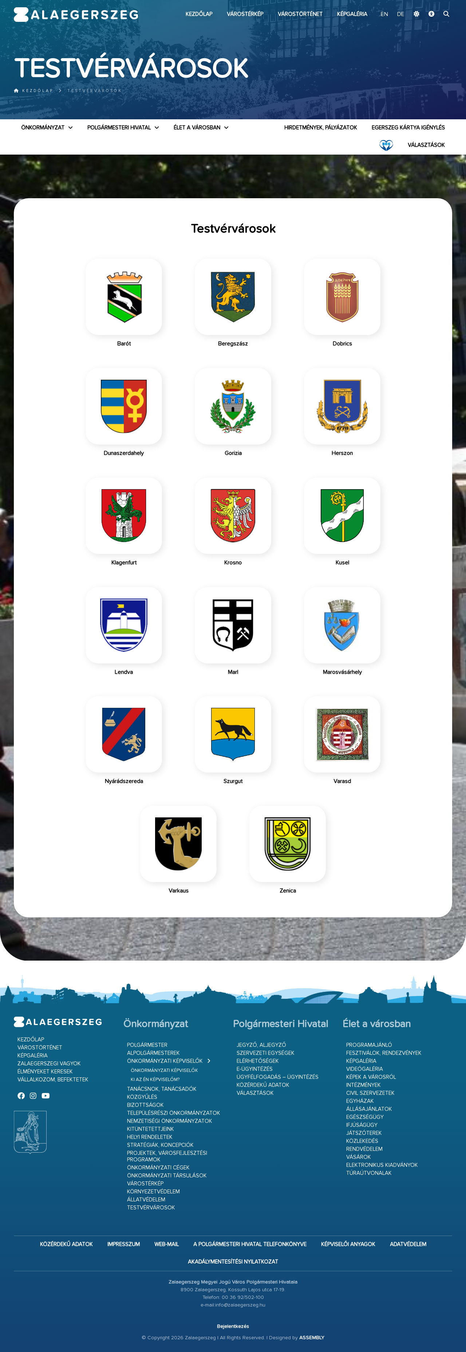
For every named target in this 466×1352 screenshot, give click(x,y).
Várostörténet (300, 14)
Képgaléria (352, 14)
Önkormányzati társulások (167, 1175)
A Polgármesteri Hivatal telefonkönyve (250, 1244)
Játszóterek (364, 1133)
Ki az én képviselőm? (155, 1079)
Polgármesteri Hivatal (119, 128)
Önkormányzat (42, 128)
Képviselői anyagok (348, 1244)
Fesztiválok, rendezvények (384, 1053)
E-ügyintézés (255, 1069)
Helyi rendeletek (150, 1137)
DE (400, 14)
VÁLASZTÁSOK (426, 145)
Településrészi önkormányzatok (173, 1113)
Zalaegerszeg (76, 14)
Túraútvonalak (369, 1173)
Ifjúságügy (362, 1125)
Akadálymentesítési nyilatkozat (233, 1262)
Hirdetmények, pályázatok (320, 128)
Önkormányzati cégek (158, 1167)
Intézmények (363, 1085)
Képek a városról (371, 1077)
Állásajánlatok (369, 1109)
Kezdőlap (199, 14)
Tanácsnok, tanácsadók (162, 1089)
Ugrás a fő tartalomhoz (434, 3)
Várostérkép (245, 14)
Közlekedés (362, 1141)
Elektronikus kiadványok (382, 1165)
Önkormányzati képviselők (165, 1061)
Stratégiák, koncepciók (160, 1145)
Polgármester (147, 1045)
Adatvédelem (408, 1244)
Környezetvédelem (153, 1192)
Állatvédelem (146, 1200)
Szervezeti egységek (266, 1053)
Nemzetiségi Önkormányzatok (169, 1121)
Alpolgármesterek (153, 1053)
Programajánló (369, 1045)
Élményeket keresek (45, 1071)
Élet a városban (197, 128)
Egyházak (360, 1101)
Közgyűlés (142, 1097)
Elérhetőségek (258, 1061)
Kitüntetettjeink (150, 1129)
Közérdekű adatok (263, 1085)
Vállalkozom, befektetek (52, 1079)
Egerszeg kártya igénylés (408, 128)
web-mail (166, 1244)
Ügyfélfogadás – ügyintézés (278, 1077)
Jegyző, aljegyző (261, 1045)
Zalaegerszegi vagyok (49, 1063)
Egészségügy (365, 1117)
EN (384, 14)
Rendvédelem (364, 1149)
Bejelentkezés (233, 1326)
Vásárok (358, 1157)
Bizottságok (145, 1105)
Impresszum (123, 1244)
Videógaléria (364, 1069)
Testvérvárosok (151, 1208)
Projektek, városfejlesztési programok (167, 1156)
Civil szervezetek (370, 1093)
